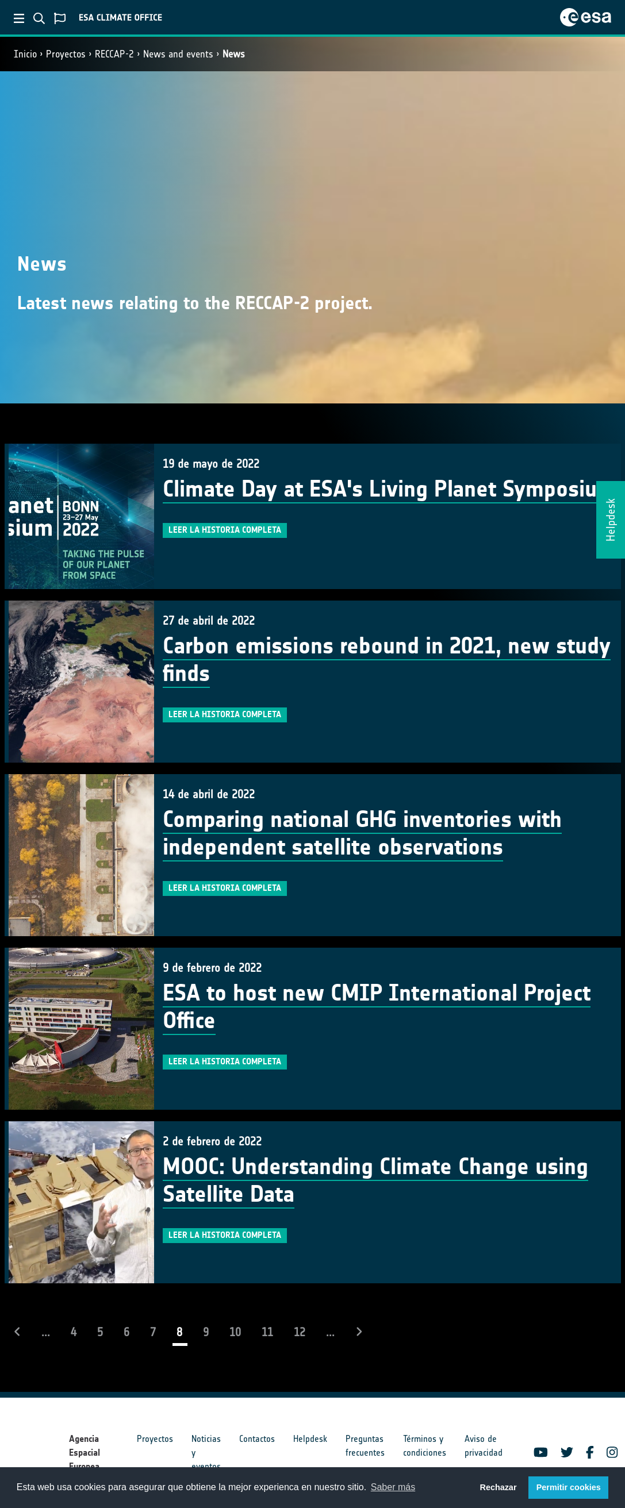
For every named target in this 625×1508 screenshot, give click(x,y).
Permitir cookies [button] (568, 1487)
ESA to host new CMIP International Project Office (377, 1006)
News (234, 54)
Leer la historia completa (224, 530)
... (45, 1332)
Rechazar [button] (498, 1487)
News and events (178, 54)
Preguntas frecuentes (365, 1445)
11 (267, 1332)
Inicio (25, 54)
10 (235, 1332)
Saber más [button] (393, 1487)
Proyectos (66, 54)
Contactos (257, 1438)
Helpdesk (310, 1438)
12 (299, 1332)
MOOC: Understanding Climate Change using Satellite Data (375, 1180)
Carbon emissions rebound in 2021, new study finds (387, 659)
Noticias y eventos (206, 1452)
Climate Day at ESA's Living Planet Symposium (389, 489)
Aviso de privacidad (484, 1445)
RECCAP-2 (114, 54)
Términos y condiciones (424, 1445)
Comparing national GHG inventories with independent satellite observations (362, 833)
